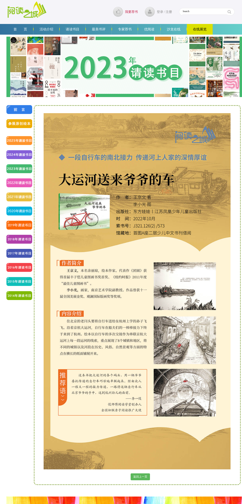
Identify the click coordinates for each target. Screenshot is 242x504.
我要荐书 (131, 11)
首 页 (20, 29)
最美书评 (99, 29)
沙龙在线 (173, 29)
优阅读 (149, 29)
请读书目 (72, 29)
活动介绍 (46, 29)
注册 (169, 11)
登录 (160, 11)
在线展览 (200, 29)
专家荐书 (125, 29)
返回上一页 (140, 476)
